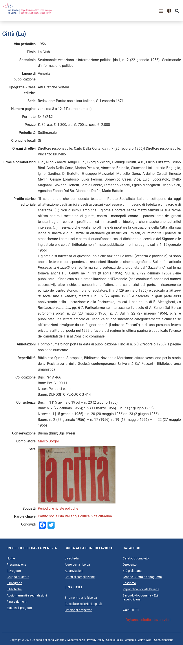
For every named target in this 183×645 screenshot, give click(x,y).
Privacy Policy (95, 639)
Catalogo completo (136, 558)
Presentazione (16, 564)
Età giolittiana (132, 570)
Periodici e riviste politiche (58, 508)
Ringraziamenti (17, 601)
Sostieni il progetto (19, 608)
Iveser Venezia (76, 639)
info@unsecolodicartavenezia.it (147, 620)
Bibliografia (14, 583)
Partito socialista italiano (57, 516)
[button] (161, 10)
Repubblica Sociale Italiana (141, 589)
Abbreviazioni (74, 570)
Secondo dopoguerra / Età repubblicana (141, 597)
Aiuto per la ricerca (77, 564)
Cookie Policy (114, 639)
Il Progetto (14, 570)
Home (11, 558)
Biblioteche (14, 589)
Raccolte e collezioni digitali (83, 604)
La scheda (72, 558)
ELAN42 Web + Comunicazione (154, 639)
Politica (84, 516)
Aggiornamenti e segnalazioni (27, 595)
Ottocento (130, 564)
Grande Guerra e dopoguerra (142, 577)
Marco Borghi (48, 441)
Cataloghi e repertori (78, 610)
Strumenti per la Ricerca (81, 597)
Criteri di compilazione (80, 577)
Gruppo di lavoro (18, 577)
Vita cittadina (101, 516)
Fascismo (129, 583)
